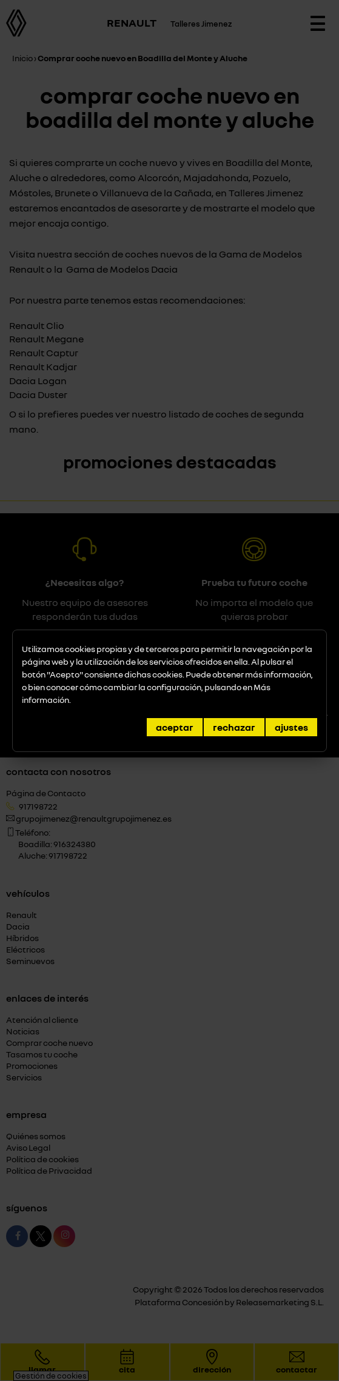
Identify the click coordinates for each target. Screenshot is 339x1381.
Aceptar (174, 727)
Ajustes (291, 727)
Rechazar (234, 727)
